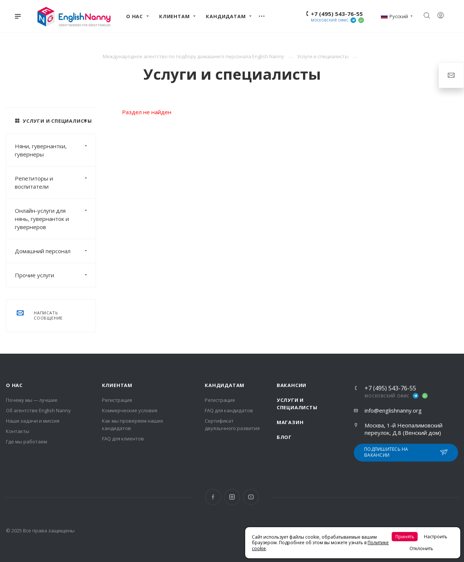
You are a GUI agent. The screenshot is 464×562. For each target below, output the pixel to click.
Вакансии (291, 385)
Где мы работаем (26, 441)
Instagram (232, 497)
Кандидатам (224, 385)
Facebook (213, 497)
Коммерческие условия (129, 410)
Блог (284, 437)
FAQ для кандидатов (229, 410)
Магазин (290, 422)
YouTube (251, 497)
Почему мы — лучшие (31, 400)
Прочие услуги (55, 275)
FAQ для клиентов (123, 438)
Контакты (17, 431)
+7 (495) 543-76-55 (337, 13)
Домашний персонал (55, 251)
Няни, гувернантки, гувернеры (55, 150)
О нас (14, 385)
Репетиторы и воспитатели (55, 182)
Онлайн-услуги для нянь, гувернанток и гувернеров (55, 219)
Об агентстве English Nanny (38, 410)
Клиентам (117, 385)
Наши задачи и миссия (32, 420)
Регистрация (117, 400)
